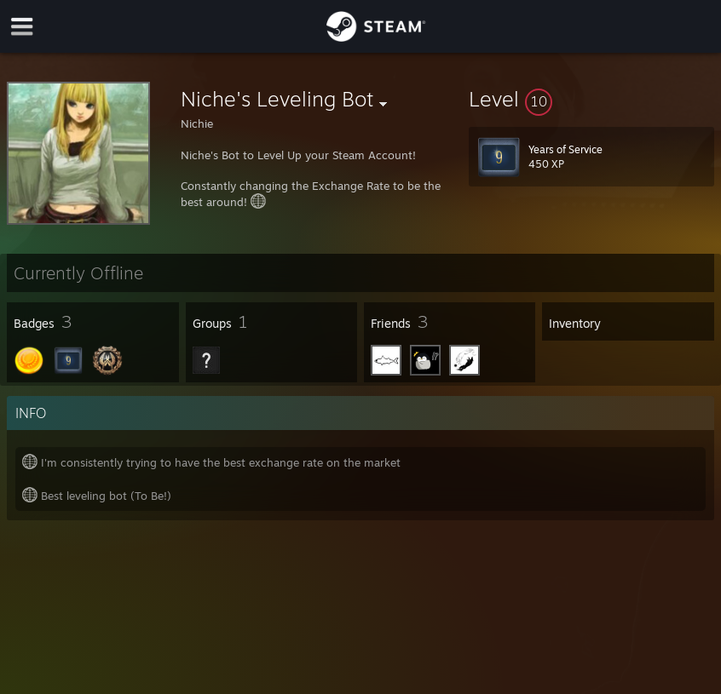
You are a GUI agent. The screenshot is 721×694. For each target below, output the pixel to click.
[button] (591, 99)
